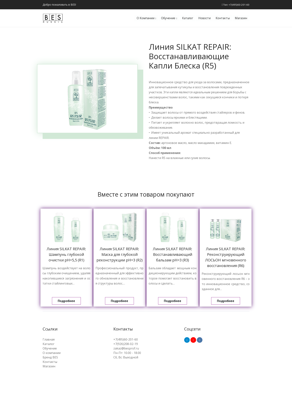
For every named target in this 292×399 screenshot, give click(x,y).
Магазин (240, 19)
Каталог (186, 19)
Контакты (222, 19)
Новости (203, 19)
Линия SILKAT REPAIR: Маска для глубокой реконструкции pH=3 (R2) (119, 255)
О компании (143, 19)
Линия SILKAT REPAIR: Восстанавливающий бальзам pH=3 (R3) (172, 255)
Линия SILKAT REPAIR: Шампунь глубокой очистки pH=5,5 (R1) (66, 255)
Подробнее (66, 302)
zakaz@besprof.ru (126, 349)
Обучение (166, 19)
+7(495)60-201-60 (125, 340)
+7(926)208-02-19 (125, 345)
